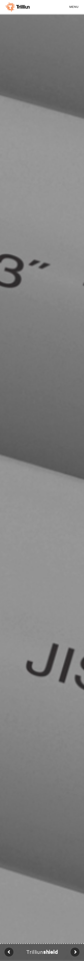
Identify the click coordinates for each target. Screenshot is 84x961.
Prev (8, 952)
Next (75, 952)
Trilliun (42, 952)
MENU (74, 7)
